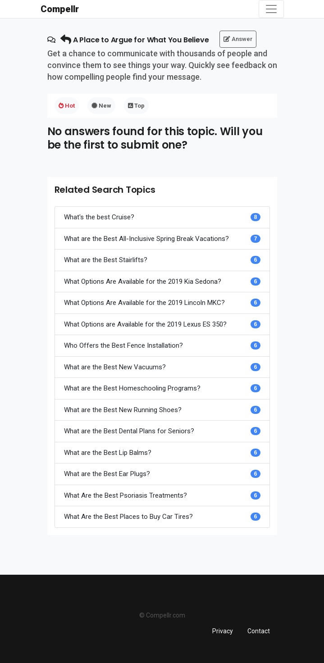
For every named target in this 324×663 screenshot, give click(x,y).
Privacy (222, 631)
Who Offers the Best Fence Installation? (123, 345)
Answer (238, 39)
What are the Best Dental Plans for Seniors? (129, 431)
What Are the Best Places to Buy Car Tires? (128, 517)
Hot (67, 105)
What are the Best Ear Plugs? (107, 474)
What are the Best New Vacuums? (115, 367)
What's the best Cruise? (99, 217)
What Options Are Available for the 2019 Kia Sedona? (142, 281)
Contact (258, 631)
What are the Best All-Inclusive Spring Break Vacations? (146, 239)
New (101, 105)
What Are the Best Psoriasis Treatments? (125, 495)
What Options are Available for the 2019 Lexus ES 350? (145, 324)
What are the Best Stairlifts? (105, 260)
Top (136, 105)
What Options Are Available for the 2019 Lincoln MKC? (144, 303)
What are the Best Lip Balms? (107, 453)
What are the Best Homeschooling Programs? (132, 388)
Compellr (60, 9)
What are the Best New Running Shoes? (123, 410)
